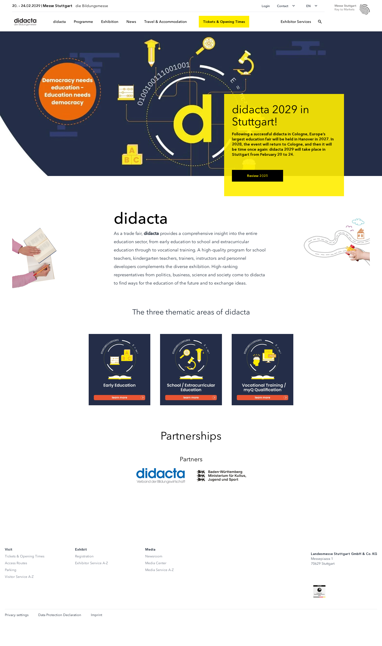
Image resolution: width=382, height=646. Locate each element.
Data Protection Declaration (59, 615)
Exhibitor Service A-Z (91, 563)
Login (266, 6)
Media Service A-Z (159, 570)
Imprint (96, 615)
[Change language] (313, 6)
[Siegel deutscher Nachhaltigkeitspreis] (319, 591)
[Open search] (320, 22)
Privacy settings (17, 615)
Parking (10, 570)
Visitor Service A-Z (19, 577)
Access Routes (16, 563)
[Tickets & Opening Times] (224, 22)
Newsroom (153, 556)
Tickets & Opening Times (24, 556)
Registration (84, 556)
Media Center (155, 563)
